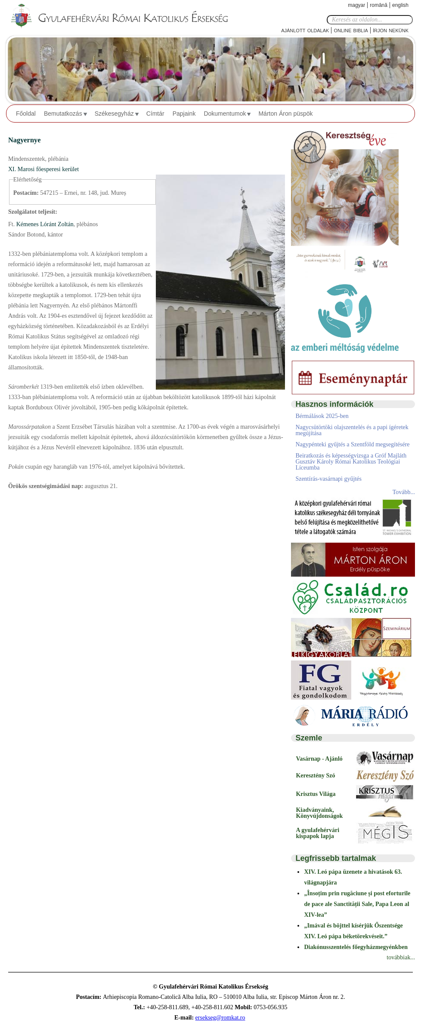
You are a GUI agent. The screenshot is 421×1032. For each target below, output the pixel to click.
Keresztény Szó (315, 775)
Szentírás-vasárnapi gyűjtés (328, 479)
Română (378, 5)
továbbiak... (401, 957)
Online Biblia (351, 30)
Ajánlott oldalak (305, 30)
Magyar (356, 5)
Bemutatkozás (63, 113)
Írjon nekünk (391, 30)
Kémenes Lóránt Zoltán (44, 224)
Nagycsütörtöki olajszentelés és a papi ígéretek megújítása (351, 430)
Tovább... (404, 492)
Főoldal (26, 113)
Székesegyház (114, 113)
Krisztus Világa (315, 794)
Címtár (155, 113)
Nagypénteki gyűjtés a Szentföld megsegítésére (352, 444)
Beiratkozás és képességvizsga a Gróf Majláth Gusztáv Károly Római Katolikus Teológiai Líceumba (350, 461)
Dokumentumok (225, 113)
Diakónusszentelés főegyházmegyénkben (356, 947)
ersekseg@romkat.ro (220, 1017)
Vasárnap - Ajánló (319, 759)
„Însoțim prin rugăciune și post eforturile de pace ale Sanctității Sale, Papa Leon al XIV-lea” (357, 904)
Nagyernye (24, 140)
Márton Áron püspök (285, 113)
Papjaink (184, 113)
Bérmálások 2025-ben (321, 416)
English (400, 5)
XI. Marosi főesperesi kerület (43, 169)
